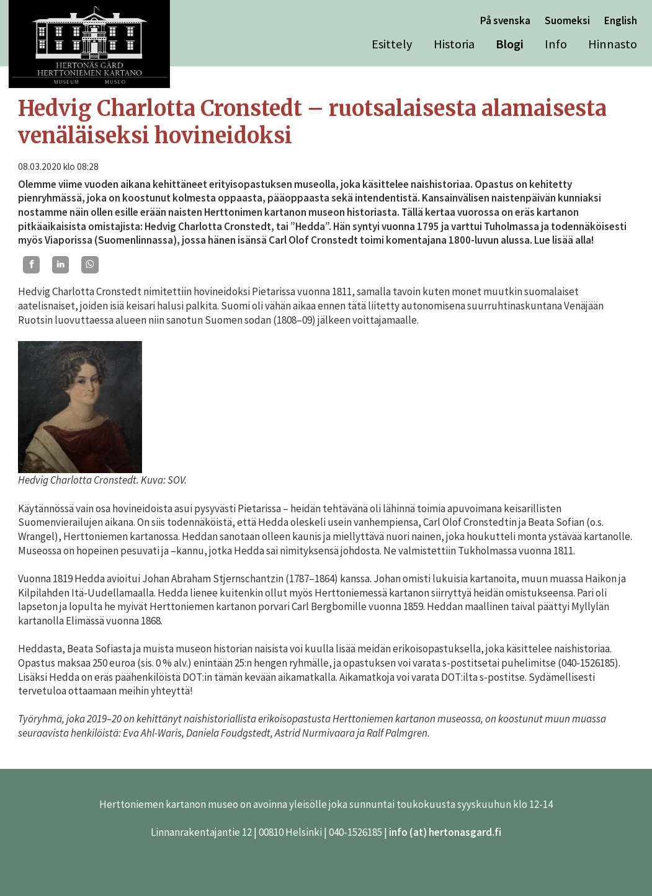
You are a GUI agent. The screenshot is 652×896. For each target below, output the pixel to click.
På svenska (505, 20)
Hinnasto (612, 44)
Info (556, 44)
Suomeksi (567, 20)
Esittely (392, 44)
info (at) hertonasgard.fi (445, 832)
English (620, 20)
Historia (454, 44)
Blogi (510, 44)
